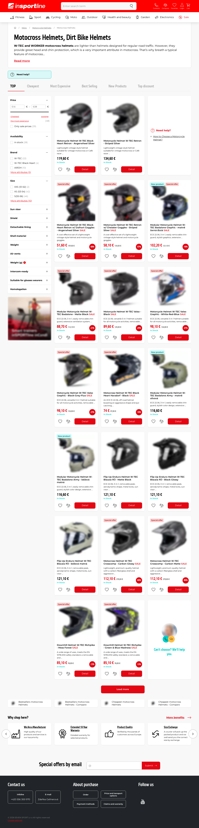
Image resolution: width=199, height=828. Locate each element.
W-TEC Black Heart (26, 163)
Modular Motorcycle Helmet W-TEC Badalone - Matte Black (76, 313)
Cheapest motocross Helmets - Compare (165, 703)
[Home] (15, 28)
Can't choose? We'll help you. (169, 652)
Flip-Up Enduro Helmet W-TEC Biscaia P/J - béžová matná (74, 562)
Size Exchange (171, 727)
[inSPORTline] (26, 6)
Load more (123, 689)
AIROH (20, 167)
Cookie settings (15, 820)
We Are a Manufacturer (35, 727)
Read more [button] (22, 61)
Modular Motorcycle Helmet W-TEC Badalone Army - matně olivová (168, 395)
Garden (143, 17)
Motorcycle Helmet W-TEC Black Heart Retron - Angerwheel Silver (76, 142)
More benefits (178, 717)
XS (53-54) (22, 191)
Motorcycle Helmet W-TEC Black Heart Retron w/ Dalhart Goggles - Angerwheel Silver (75, 227)
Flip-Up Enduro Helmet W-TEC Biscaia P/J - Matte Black (121, 478)
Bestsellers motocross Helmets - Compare (72, 703)
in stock (21, 142)
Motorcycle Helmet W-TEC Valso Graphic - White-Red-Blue (168, 313)
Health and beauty (116, 17)
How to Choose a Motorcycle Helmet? (169, 138)
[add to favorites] (60, 169)
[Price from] (17, 107)
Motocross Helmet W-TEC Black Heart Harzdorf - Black (121, 394)
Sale (183, 17)
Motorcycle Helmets (41, 28)
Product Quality (125, 727)
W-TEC (20, 158)
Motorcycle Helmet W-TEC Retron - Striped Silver (122, 142)
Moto (71, 17)
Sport (35, 17)
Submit (151, 765)
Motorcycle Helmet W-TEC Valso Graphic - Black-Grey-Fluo (75, 394)
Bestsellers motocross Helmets (26, 703)
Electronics (164, 17)
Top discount (146, 86)
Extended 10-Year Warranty (79, 728)
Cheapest (33, 86)
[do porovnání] (68, 169)
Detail (85, 169)
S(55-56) (21, 196)
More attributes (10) (21, 200)
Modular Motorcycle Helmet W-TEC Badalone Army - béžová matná (74, 479)
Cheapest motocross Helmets (118, 703)
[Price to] (39, 107)
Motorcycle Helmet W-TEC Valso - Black (122, 313)
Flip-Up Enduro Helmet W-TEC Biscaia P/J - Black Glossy (167, 478)
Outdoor (89, 17)
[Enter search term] (93, 6)
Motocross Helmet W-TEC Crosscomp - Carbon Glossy (122, 562)
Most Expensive (60, 86)
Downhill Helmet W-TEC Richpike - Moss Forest (76, 646)
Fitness (17, 17)
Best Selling (89, 86)
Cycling (53, 17)
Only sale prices (25, 126)
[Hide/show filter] (47, 100)
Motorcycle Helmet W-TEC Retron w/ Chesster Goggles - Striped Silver (122, 227)
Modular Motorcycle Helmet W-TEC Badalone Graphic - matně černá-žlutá (168, 227)
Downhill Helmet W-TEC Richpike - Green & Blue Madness (122, 646)
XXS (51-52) (21, 186)
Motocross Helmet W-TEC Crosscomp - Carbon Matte (168, 562)
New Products (118, 86)
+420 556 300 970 (20, 797)
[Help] (24, 262)
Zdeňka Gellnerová (48, 797)
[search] (131, 6)
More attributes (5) (21, 172)
